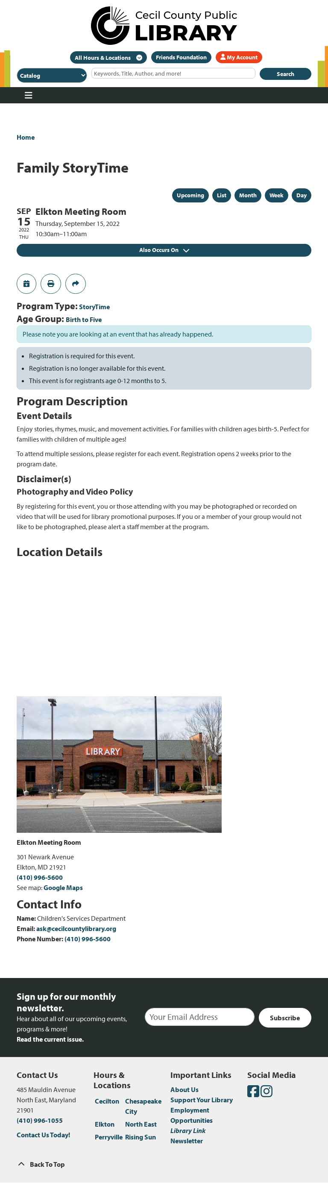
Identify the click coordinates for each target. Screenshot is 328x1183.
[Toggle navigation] (28, 95)
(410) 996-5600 (40, 877)
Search (285, 74)
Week (276, 195)
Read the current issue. (50, 1039)
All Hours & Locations (103, 57)
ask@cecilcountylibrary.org (76, 928)
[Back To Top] (164, 1164)
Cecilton (107, 1101)
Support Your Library (201, 1099)
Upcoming (190, 195)
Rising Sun (140, 1137)
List (221, 195)
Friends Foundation (181, 57)
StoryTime (94, 306)
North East (141, 1124)
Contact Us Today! (43, 1134)
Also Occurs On (164, 250)
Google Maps (63, 887)
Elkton (104, 1124)
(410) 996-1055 (40, 1120)
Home (26, 137)
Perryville (109, 1137)
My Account (239, 57)
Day (301, 195)
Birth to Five (84, 319)
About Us (184, 1089)
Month (248, 195)
